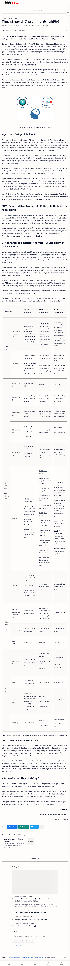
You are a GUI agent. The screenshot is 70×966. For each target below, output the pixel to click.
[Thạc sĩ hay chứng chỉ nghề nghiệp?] (31, 841)
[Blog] (37, 936)
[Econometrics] (18, 941)
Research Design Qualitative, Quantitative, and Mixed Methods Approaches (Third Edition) (33, 900)
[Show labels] (16, 945)
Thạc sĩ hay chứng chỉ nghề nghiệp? (13, 840)
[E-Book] (26, 896)
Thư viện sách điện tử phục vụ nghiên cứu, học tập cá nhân (25, 957)
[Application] (17, 936)
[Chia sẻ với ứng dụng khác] (41, 827)
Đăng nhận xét (35, 859)
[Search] (67, 2)
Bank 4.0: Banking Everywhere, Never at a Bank (30, 919)
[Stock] (30, 910)
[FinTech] (29, 941)
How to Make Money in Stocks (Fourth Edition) (30, 912)
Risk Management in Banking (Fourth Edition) (30, 926)
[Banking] (27, 916)
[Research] (31, 896)
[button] (64, 2)
